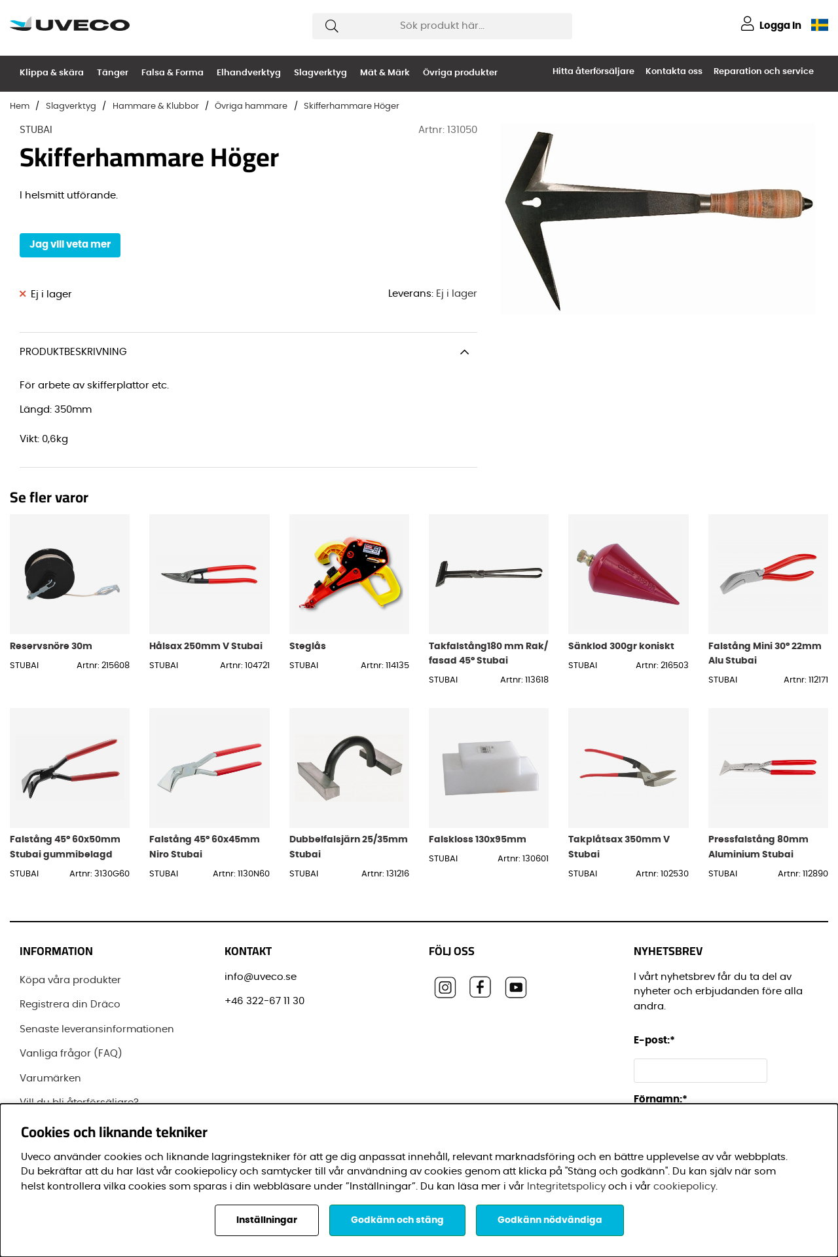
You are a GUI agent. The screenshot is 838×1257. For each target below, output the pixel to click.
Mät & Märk (385, 73)
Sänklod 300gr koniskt (621, 646)
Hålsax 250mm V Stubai (206, 646)
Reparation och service (764, 71)
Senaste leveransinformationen (97, 1029)
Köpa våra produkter (70, 980)
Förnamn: (660, 1099)
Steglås (307, 646)
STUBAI (36, 130)
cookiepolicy (684, 1186)
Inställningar (266, 1220)
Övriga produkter (460, 73)
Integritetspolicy (566, 1186)
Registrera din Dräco (70, 1004)
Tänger (112, 73)
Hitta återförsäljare (593, 71)
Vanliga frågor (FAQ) (71, 1054)
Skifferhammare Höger (351, 106)
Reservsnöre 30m (51, 646)
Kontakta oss (674, 71)
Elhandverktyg (249, 73)
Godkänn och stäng (397, 1220)
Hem (19, 106)
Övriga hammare (251, 106)
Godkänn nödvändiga (550, 1220)
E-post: (656, 1040)
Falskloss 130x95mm (477, 839)
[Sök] (442, 26)
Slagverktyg (320, 73)
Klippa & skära (52, 73)
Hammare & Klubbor (156, 106)
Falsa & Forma (172, 73)
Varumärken (50, 1078)
